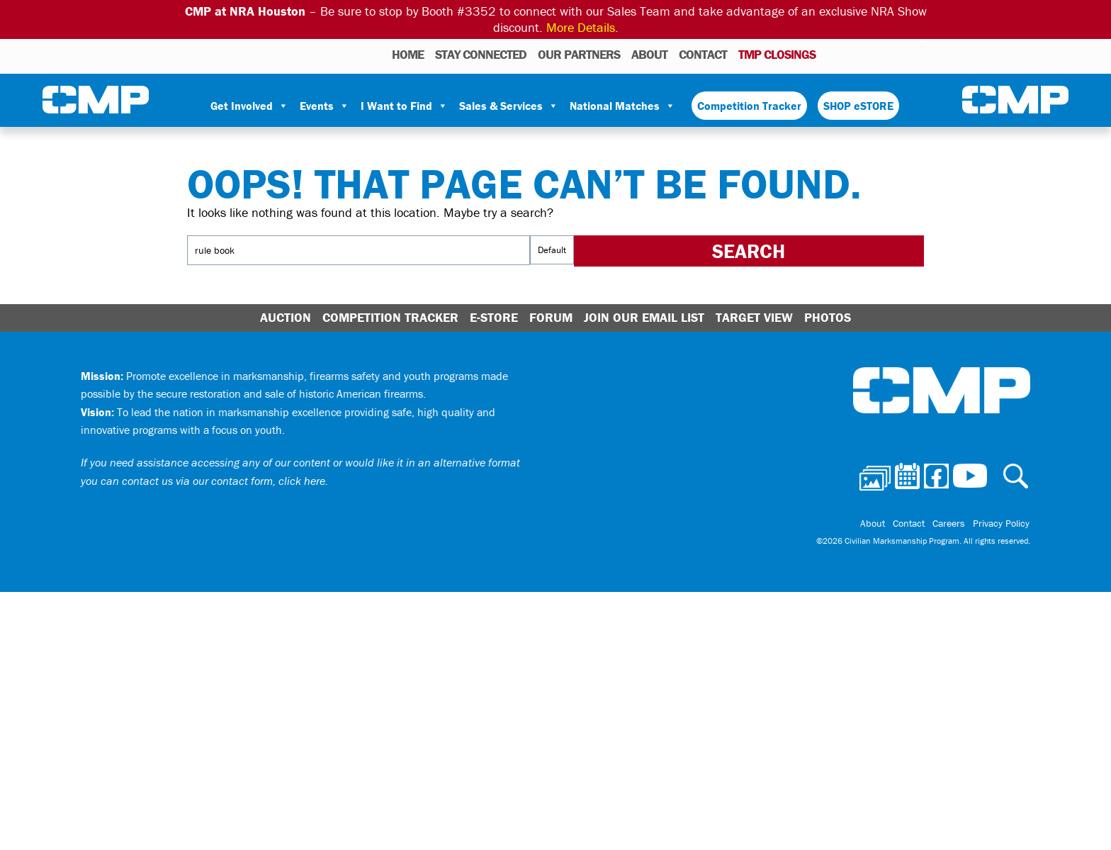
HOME (408, 54)
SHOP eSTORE (858, 106)
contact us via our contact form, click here (223, 481)
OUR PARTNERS (579, 54)
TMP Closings (777, 54)
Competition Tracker (749, 106)
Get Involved (249, 105)
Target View (754, 317)
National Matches (622, 105)
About (649, 54)
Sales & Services (508, 105)
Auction (285, 317)
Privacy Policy (1002, 524)
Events (324, 105)
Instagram (893, 54)
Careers (950, 524)
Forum (551, 317)
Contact (703, 54)
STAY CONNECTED (480, 54)
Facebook (874, 54)
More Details (580, 27)
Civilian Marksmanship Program (96, 100)
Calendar (854, 54)
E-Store (494, 317)
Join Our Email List (644, 317)
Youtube (913, 54)
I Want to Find (404, 105)
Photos (832, 54)
